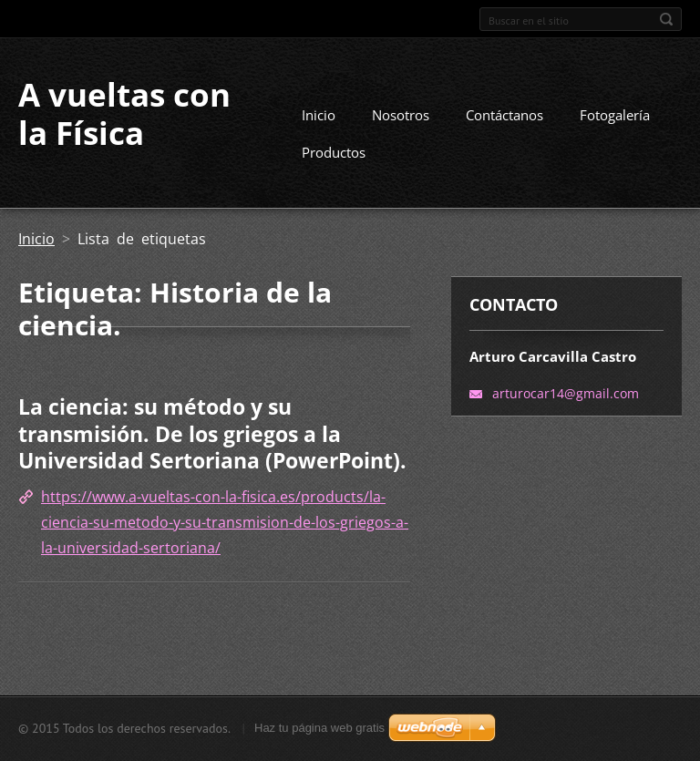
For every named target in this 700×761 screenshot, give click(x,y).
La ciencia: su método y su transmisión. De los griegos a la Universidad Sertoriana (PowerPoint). (212, 433)
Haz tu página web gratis (319, 728)
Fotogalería (615, 115)
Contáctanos (504, 115)
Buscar (666, 19)
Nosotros (400, 115)
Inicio (318, 115)
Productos (333, 152)
